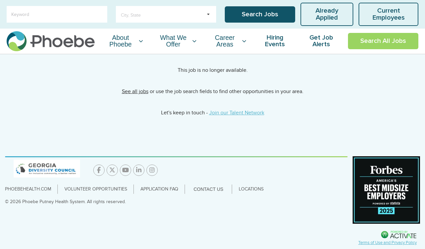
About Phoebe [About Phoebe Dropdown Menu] (120, 41)
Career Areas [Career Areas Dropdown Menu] (225, 41)
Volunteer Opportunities (95, 189)
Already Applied (326, 14)
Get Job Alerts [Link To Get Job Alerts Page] (321, 41)
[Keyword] (57, 14)
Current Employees (389, 14)
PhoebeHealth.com (28, 189)
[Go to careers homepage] (51, 41)
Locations (251, 189)
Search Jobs (260, 14)
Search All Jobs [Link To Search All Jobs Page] (383, 41)
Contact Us (208, 189)
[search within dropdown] (166, 14)
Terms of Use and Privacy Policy (387, 242)
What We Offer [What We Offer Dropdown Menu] (173, 41)
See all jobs (135, 91)
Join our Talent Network (236, 112)
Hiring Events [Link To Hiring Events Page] (275, 41)
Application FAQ (159, 189)
